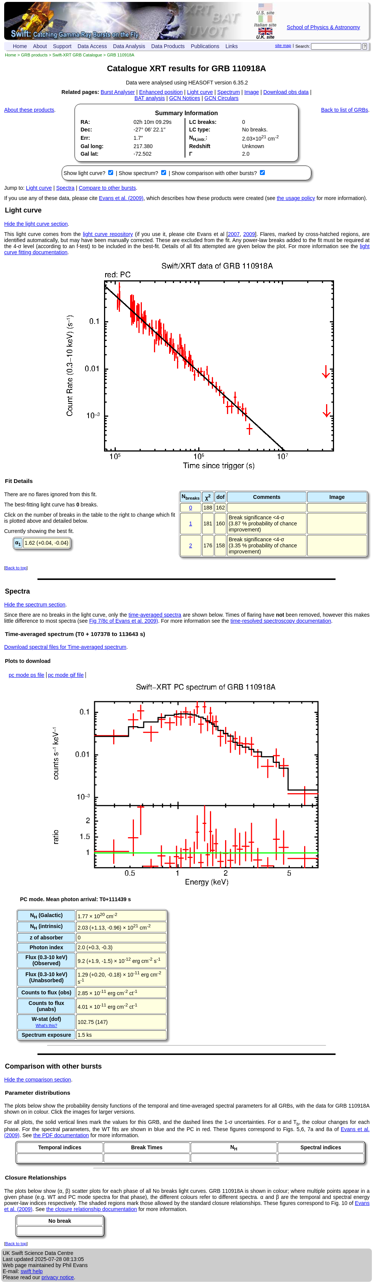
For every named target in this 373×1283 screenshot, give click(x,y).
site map (283, 45)
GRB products (34, 55)
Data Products (168, 46)
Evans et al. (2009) (121, 198)
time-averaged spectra (155, 615)
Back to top (15, 568)
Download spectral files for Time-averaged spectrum (65, 647)
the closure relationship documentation (91, 1209)
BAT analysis (149, 98)
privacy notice (58, 1277)
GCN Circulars (221, 98)
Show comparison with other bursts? (214, 173)
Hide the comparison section (37, 1080)
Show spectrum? (139, 173)
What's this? (46, 1025)
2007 (233, 234)
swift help (31, 1271)
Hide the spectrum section (34, 605)
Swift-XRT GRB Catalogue (77, 55)
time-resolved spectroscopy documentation (280, 621)
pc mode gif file (66, 675)
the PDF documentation (61, 1135)
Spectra (65, 188)
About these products (29, 110)
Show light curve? (85, 173)
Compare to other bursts (107, 188)
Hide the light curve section (36, 224)
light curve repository (108, 234)
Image (251, 92)
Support (62, 46)
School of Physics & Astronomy (323, 27)
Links (231, 46)
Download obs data (286, 92)
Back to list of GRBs (344, 110)
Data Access (92, 46)
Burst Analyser (118, 92)
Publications (205, 46)
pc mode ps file (26, 675)
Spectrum (228, 92)
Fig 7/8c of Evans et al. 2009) (123, 621)
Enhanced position (161, 92)
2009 (249, 234)
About (40, 46)
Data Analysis (129, 46)
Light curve (200, 92)
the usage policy (296, 198)
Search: (302, 46)
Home (20, 46)
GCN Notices (184, 98)
